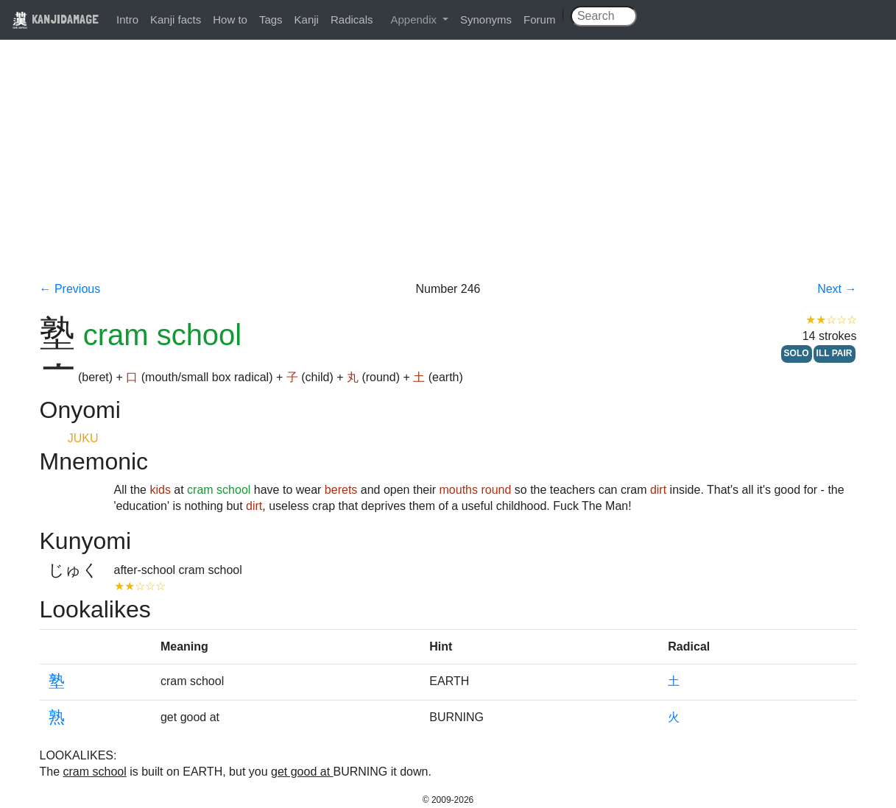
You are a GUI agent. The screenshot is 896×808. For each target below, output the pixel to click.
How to (230, 19)
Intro (127, 19)
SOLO (796, 353)
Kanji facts (175, 19)
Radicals (352, 19)
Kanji (306, 19)
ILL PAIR (834, 353)
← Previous (70, 289)
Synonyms (486, 19)
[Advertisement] (448, 171)
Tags (271, 19)
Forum (539, 19)
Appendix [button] (415, 19)
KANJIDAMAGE (55, 18)
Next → (836, 289)
